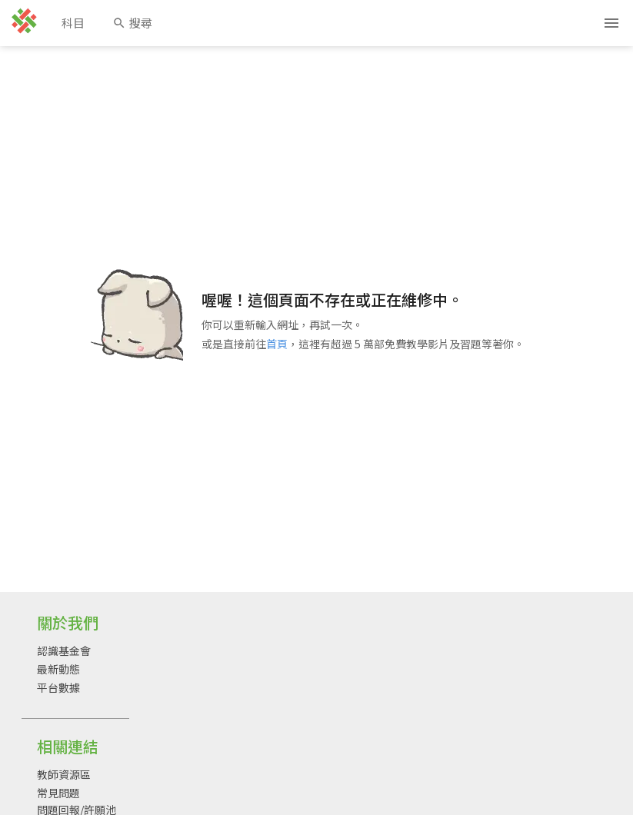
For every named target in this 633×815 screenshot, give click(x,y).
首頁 (277, 343)
